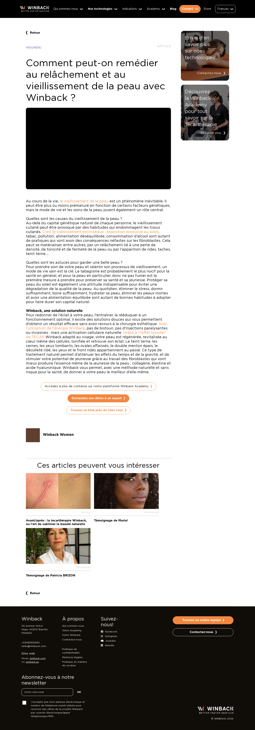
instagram (109, 636)
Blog (173, 9)
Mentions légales (72, 657)
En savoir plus (211, 132)
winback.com (38, 658)
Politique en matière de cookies (74, 664)
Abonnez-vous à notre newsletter (48, 680)
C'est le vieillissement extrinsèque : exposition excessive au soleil (100, 232)
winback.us (32, 662)
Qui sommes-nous (73, 626)
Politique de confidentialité (71, 651)
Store (207, 9)
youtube (108, 641)
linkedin (107, 645)
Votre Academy (71, 630)
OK (79, 692)
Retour (33, 33)
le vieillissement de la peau (84, 201)
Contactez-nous (209, 73)
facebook (109, 631)
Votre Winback (71, 635)
